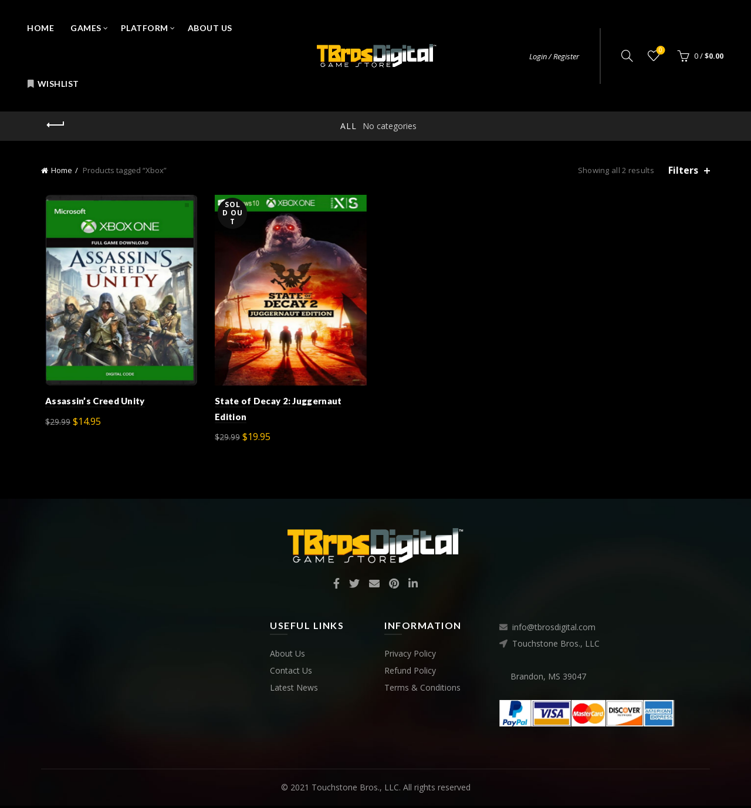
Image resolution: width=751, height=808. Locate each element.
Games (86, 28)
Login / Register (554, 56)
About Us (210, 28)
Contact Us (291, 672)
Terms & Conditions (422, 689)
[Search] (627, 56)
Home (40, 28)
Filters (683, 170)
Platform (144, 28)
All (348, 125)
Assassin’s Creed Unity (91, 403)
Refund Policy (410, 672)
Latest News (294, 689)
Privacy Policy (410, 655)
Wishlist (53, 84)
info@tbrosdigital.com (554, 629)
